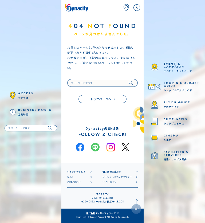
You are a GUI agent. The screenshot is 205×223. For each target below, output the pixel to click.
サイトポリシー (110, 181)
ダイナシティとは (76, 171)
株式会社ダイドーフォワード (101, 213)
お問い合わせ (74, 181)
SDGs (70, 176)
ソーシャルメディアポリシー (117, 176)
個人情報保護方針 (111, 171)
